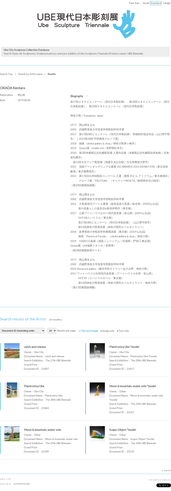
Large (166, 3)
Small (146, 3)
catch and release (35, 346)
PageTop (167, 470)
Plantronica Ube (34, 386)
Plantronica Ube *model (124, 346)
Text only (124, 330)
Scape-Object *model (122, 429)
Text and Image (89, 330)
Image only (108, 330)
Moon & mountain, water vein (42, 429)
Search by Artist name (30, 74)
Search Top (6, 74)
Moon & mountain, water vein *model (132, 386)
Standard (155, 3)
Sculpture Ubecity (160, 479)
